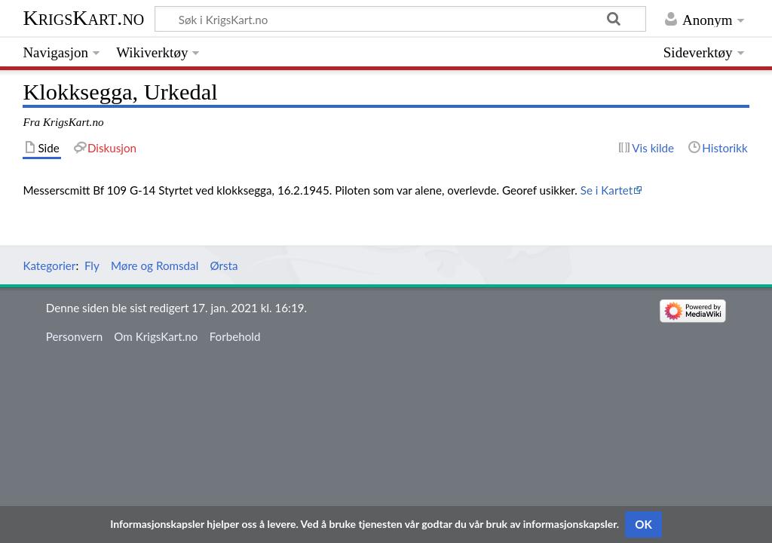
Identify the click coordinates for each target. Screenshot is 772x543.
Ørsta (223, 265)
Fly (92, 265)
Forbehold (235, 336)
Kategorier (49, 265)
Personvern (74, 336)
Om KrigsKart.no (156, 336)
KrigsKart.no (83, 17)
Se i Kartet (607, 190)
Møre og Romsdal (154, 265)
